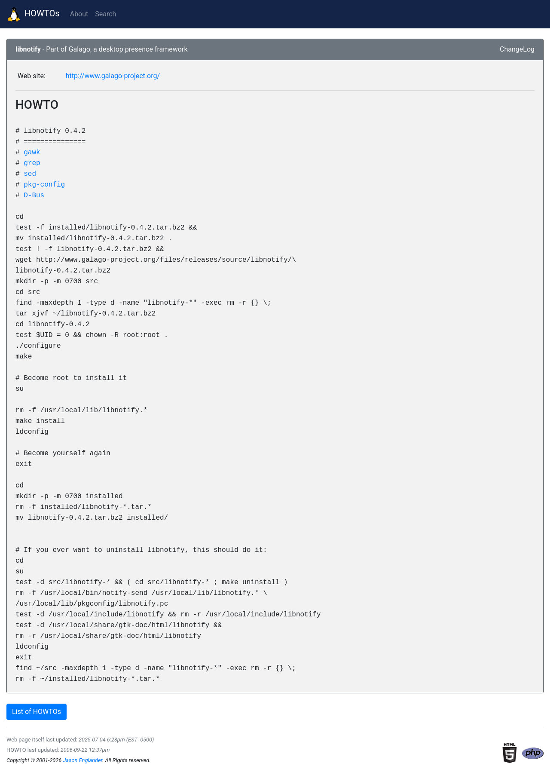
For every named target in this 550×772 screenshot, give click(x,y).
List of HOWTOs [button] (36, 712)
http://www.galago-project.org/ (113, 76)
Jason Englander (82, 760)
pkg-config (44, 184)
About (79, 14)
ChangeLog (517, 49)
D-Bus (34, 195)
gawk (32, 152)
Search (105, 14)
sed (30, 173)
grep (32, 163)
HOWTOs (33, 14)
